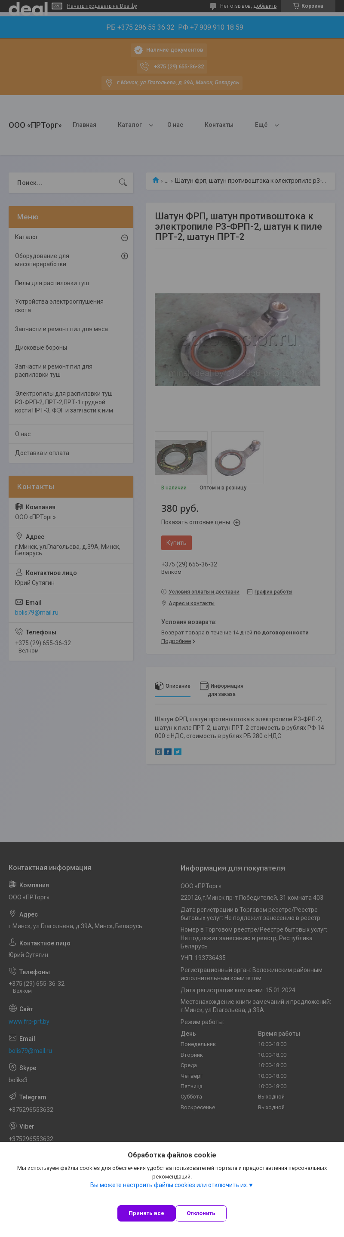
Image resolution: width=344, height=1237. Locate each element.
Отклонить (201, 1213)
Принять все (146, 1213)
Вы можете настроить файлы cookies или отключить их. (169, 1185)
